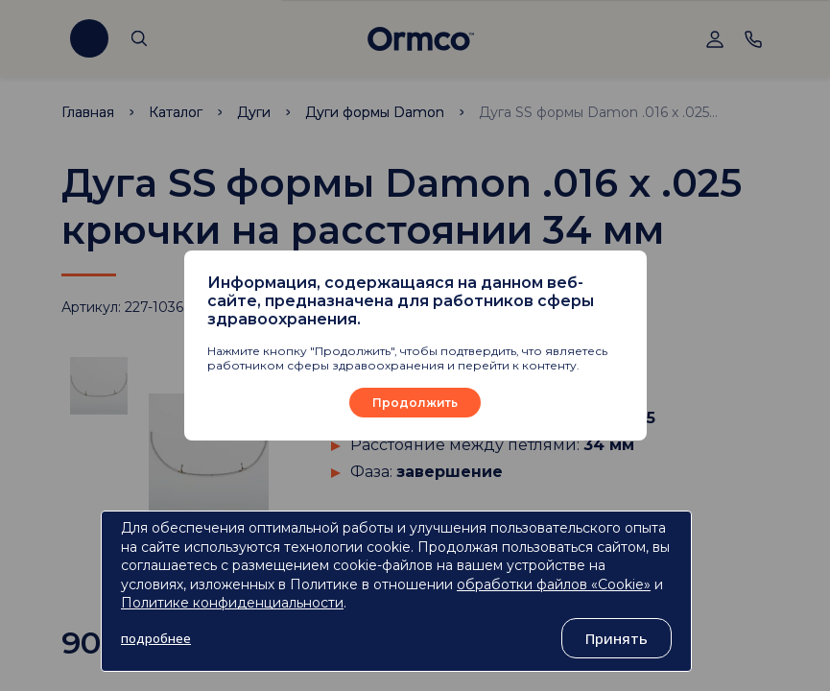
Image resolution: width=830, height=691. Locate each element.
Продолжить (415, 402)
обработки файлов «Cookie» (554, 584)
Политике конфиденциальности (232, 602)
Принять (616, 638)
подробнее (156, 638)
